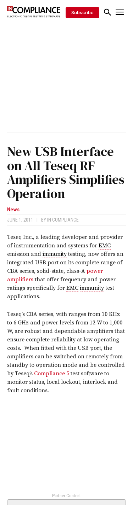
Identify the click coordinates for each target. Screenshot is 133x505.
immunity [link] (55, 254)
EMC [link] (105, 245)
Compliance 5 (51, 373)
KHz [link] (114, 314)
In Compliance (63, 220)
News (13, 209)
